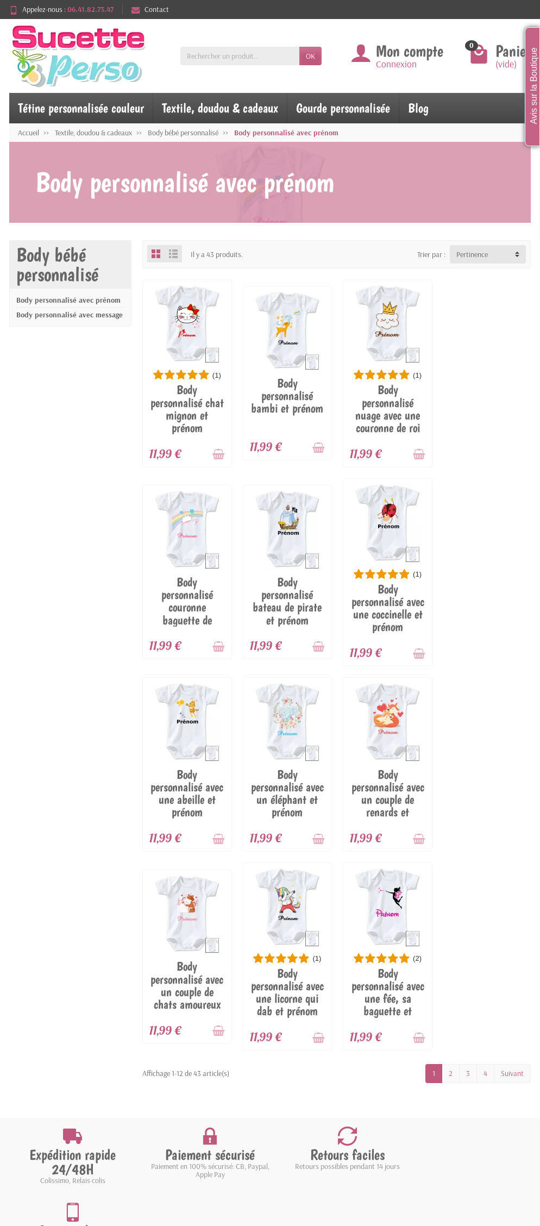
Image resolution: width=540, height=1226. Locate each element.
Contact (150, 9)
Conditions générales (64, 1098)
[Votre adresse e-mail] (247, 1149)
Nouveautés (184, 1070)
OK (310, 56)
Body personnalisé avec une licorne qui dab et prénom (386, 805)
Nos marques (186, 1098)
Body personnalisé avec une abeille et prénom (386, 599)
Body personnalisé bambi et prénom (286, 395)
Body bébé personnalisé (57, 264)
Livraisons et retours (64, 1056)
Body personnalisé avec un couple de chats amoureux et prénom (286, 805)
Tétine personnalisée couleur (81, 108)
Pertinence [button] (472, 254)
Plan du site (317, 1084)
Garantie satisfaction (65, 1070)
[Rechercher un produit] (239, 56)
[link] (468, 1168)
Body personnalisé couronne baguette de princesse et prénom (486, 414)
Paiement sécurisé (59, 1084)
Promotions (183, 1056)
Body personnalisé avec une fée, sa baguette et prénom (486, 812)
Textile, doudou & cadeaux (220, 108)
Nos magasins (321, 1070)
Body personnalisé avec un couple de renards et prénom (186, 805)
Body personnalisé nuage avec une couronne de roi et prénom (386, 415)
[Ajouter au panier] (217, 454)
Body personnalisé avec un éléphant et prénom (486, 599)
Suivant (512, 886)
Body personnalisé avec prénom (68, 300)
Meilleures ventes (192, 1084)
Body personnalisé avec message (69, 315)
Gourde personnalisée (343, 108)
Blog (418, 108)
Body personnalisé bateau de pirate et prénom (186, 599)
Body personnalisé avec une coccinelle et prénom (286, 606)
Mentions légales (325, 1056)
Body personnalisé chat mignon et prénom (186, 408)
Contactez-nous (324, 1098)
